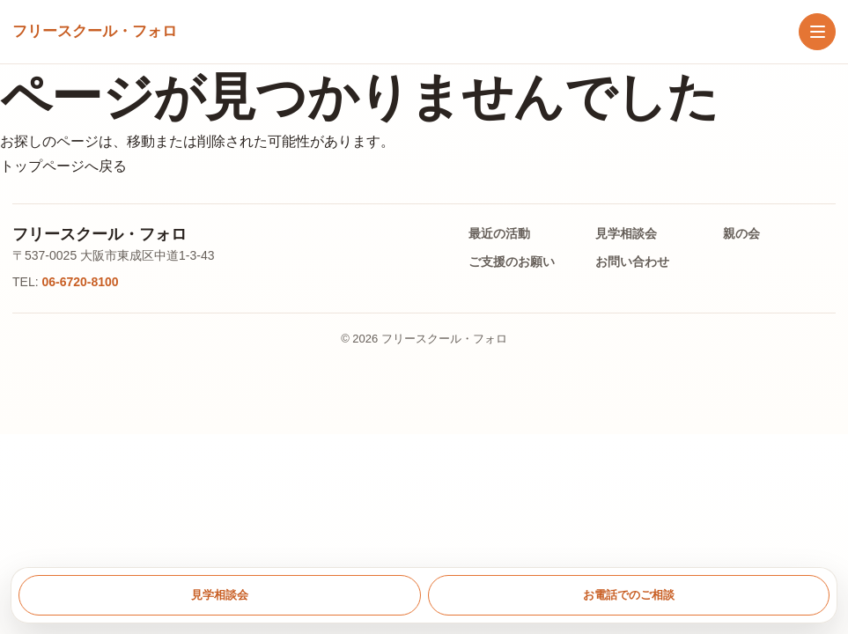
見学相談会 (626, 233)
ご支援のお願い (511, 261)
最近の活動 (499, 233)
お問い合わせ (632, 261)
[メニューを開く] (817, 31)
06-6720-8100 (79, 282)
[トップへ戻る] (94, 32)
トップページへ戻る (63, 165)
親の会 (741, 233)
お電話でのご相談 (629, 594)
